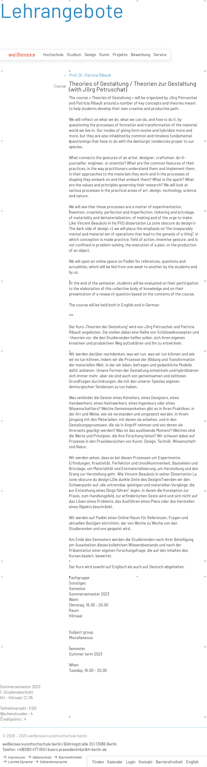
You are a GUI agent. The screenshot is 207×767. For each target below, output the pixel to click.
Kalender (115, 761)
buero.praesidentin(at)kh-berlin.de (77, 749)
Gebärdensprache (50, 761)
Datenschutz (39, 757)
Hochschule (53, 54)
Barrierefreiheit (169, 761)
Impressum (13, 757)
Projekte (120, 54)
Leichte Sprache (17, 761)
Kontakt (146, 761)
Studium (74, 54)
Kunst (104, 54)
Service (160, 54)
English (192, 761)
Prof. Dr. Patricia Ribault (90, 75)
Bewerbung (140, 54)
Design (90, 54)
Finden (98, 761)
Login (130, 761)
